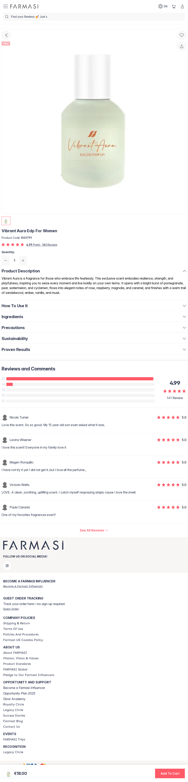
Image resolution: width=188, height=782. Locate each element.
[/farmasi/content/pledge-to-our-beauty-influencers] (28, 675)
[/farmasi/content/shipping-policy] (16, 623)
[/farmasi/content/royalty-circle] (13, 704)
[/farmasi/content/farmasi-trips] (14, 739)
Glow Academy (14, 699)
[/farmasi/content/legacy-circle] (13, 710)
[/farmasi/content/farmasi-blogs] (13, 721)
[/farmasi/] (24, 6)
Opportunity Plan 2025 (19, 693)
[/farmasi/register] (23, 586)
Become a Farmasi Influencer (24, 688)
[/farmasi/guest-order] (11, 609)
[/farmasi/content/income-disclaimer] (23, 640)
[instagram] (7, 566)
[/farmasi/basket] (173, 6)
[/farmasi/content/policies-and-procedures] (21, 634)
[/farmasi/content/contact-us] (11, 727)
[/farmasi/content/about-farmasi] (15, 653)
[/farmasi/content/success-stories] (14, 716)
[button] (170, 773)
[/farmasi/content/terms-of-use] (13, 629)
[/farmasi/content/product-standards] (17, 664)
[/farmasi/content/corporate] (15, 669)
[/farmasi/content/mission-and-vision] (21, 658)
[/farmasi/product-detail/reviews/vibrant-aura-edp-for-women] (94, 530)
